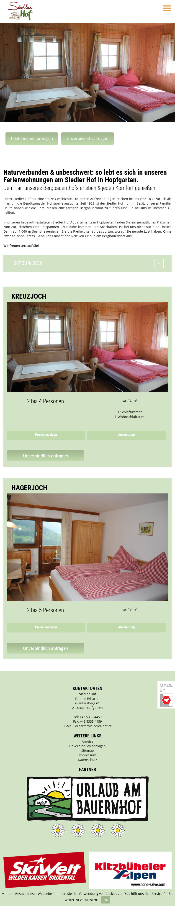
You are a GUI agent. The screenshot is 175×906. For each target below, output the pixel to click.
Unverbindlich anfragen (87, 138)
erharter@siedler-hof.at (93, 726)
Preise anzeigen (46, 435)
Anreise (87, 741)
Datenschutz (87, 759)
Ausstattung (126, 435)
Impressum (87, 755)
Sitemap (87, 750)
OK (105, 900)
